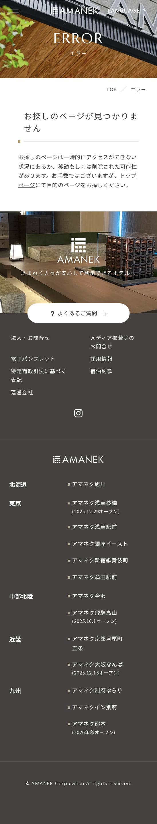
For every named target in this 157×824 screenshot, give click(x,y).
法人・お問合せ (30, 337)
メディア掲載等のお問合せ (112, 342)
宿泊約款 (101, 371)
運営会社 (22, 392)
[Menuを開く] (12, 11)
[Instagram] (78, 413)
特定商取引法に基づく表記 (38, 375)
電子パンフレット (33, 358)
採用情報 (101, 358)
